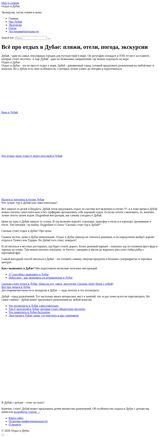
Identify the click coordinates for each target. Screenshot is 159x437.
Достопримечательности (24, 31)
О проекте (15, 424)
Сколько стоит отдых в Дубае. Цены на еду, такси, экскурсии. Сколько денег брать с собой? (57, 283)
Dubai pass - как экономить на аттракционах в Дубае (41, 277)
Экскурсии (15, 24)
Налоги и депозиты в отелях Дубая (22, 199)
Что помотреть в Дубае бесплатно (29, 312)
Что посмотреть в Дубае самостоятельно (33, 305)
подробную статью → (27, 411)
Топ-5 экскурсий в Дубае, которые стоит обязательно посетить (47, 309)
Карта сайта (16, 418)
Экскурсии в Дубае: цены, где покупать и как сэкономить (44, 315)
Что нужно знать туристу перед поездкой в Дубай (31, 155)
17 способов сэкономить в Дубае (29, 274)
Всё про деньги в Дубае (15, 287)
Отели (12, 28)
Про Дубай (15, 21)
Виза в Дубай (9, 112)
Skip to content (10, 3)
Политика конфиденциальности (28, 421)
